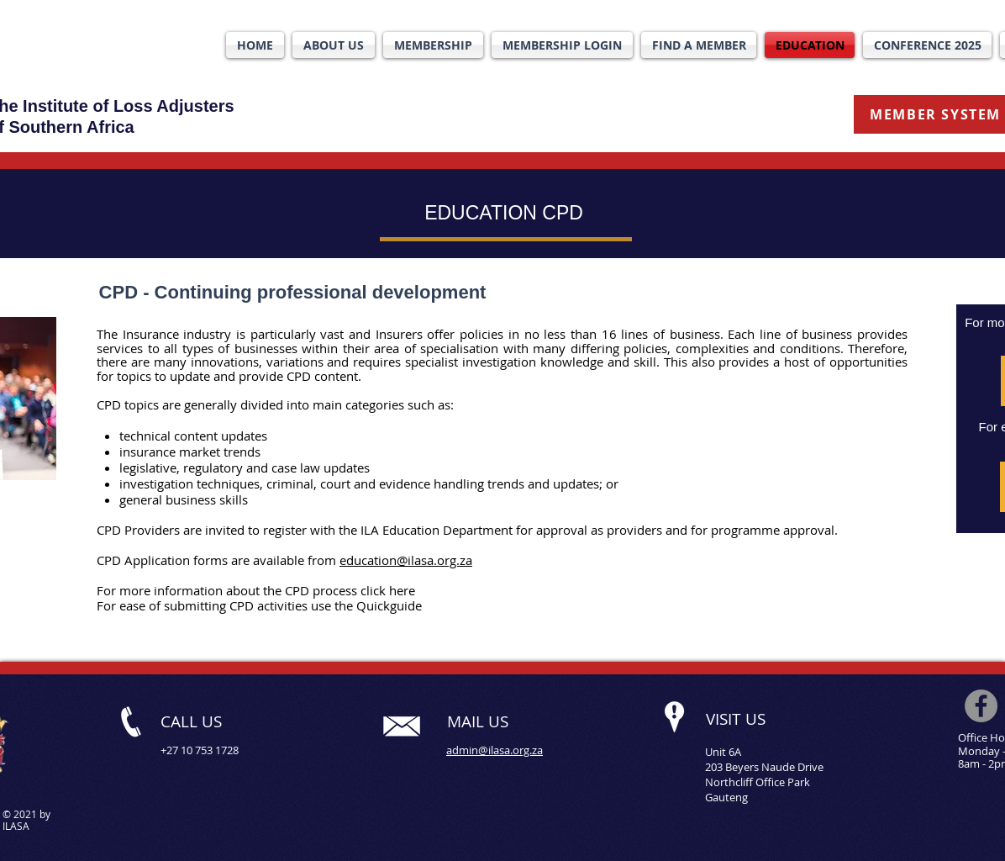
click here (387, 590)
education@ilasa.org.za (405, 560)
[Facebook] (981, 705)
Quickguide (389, 605)
